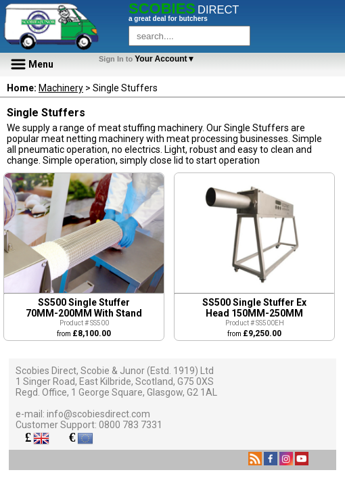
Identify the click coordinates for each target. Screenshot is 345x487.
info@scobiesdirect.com (98, 414)
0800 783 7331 (130, 424)
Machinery (61, 88)
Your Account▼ (149, 59)
